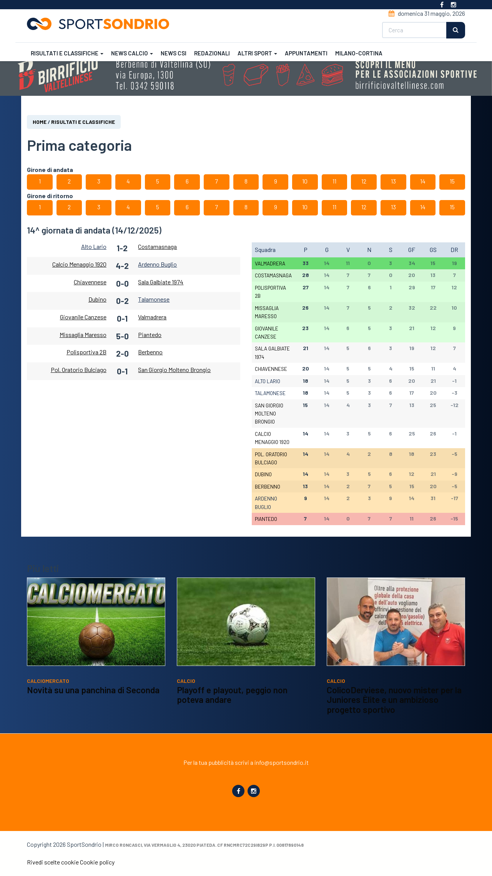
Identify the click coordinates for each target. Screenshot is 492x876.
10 (305, 181)
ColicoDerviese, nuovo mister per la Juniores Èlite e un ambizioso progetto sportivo (394, 699)
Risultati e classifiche (67, 53)
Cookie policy (97, 862)
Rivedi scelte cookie (53, 862)
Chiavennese (90, 281)
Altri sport (257, 53)
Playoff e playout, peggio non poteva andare (232, 694)
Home (40, 121)
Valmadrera (152, 316)
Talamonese (154, 299)
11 (334, 181)
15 (452, 181)
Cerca (455, 30)
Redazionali (212, 53)
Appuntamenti (306, 53)
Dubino (97, 299)
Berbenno (150, 352)
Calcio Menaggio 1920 (79, 264)
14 (423, 181)
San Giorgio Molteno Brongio (174, 369)
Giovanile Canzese (83, 316)
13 (393, 181)
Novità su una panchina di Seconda (93, 689)
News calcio (132, 53)
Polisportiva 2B (86, 352)
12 (363, 181)
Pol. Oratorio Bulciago (78, 369)
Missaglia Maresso (83, 334)
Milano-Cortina (358, 53)
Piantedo (149, 334)
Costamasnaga (157, 246)
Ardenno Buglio (157, 264)
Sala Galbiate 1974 (160, 281)
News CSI (173, 53)
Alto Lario (93, 246)
